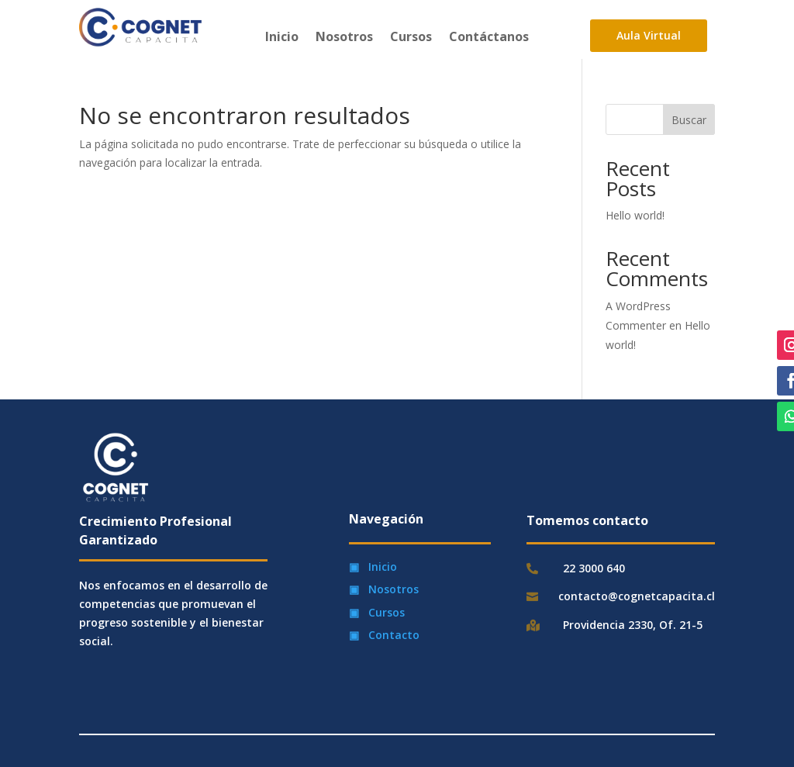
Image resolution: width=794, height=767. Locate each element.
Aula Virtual (648, 35)
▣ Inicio (373, 566)
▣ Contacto (384, 634)
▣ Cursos (377, 612)
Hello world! (635, 215)
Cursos (411, 38)
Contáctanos (489, 38)
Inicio (282, 38)
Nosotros (344, 38)
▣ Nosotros (384, 589)
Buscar (688, 119)
